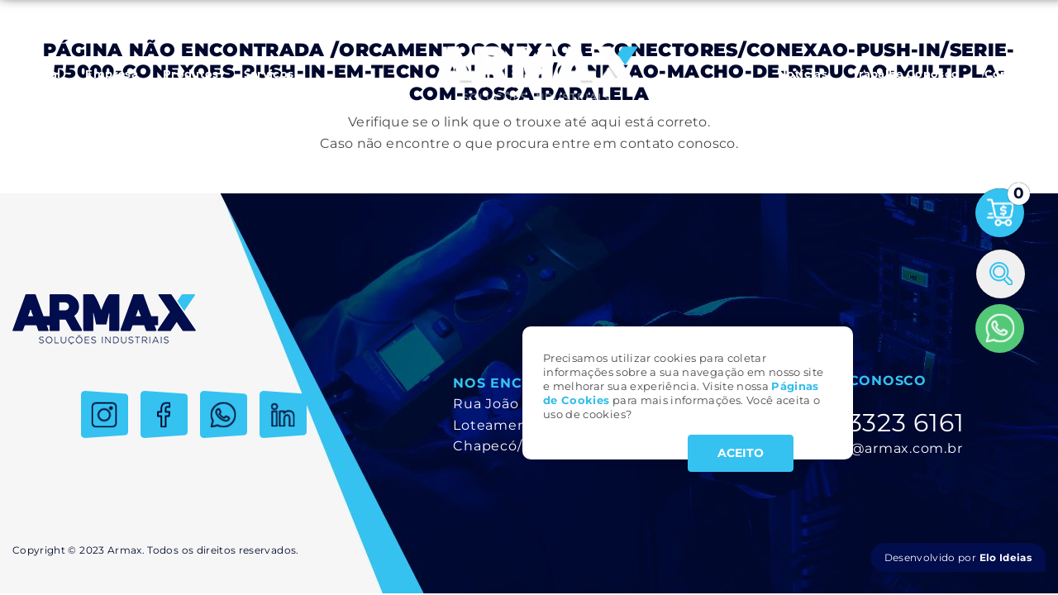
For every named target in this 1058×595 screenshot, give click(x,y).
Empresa (111, 73)
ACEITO (740, 452)
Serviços (269, 73)
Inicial (42, 73)
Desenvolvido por (958, 557)
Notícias (802, 73)
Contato (1008, 73)
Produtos (191, 73)
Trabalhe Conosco (906, 73)
